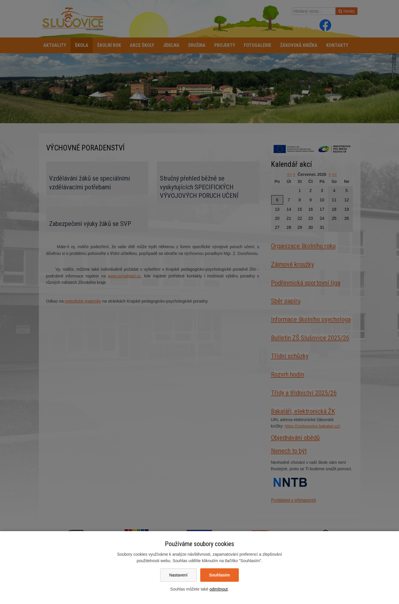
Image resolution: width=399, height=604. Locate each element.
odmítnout (219, 589)
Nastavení (178, 575)
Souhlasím (219, 575)
